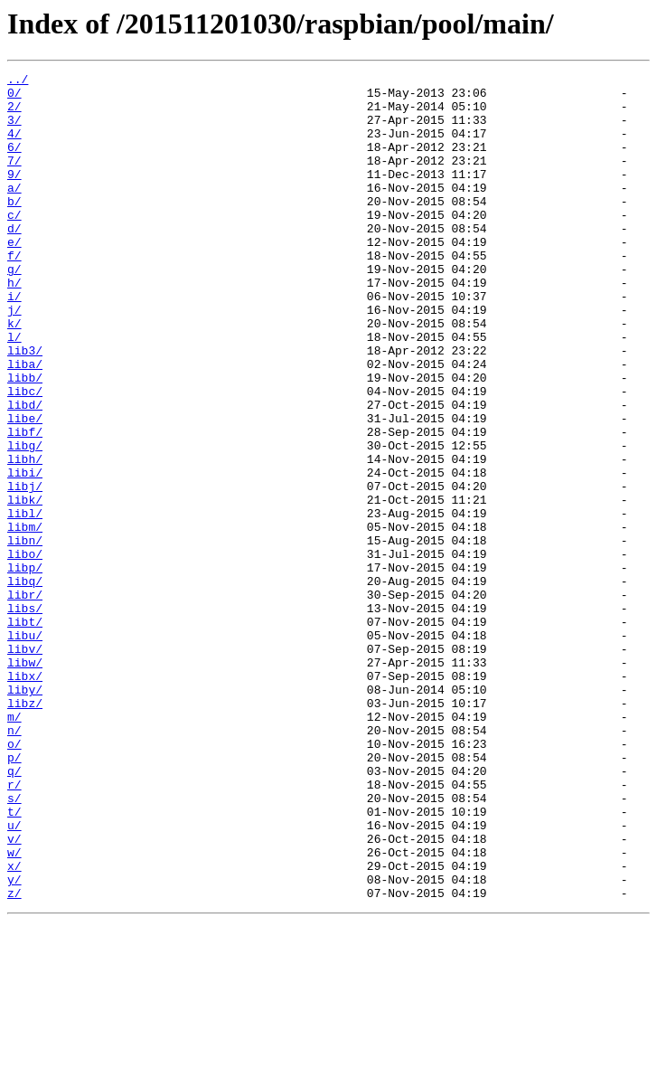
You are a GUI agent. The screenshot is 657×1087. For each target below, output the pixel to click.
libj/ (24, 570)
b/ (14, 228)
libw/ (24, 781)
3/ (14, 130)
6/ (14, 163)
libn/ (24, 635)
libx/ (24, 797)
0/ (14, 98)
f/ (14, 293)
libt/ (24, 732)
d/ (14, 260)
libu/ (24, 749)
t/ (14, 960)
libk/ (24, 586)
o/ (14, 879)
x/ (14, 1025)
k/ (14, 374)
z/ (14, 1058)
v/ (14, 993)
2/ (14, 114)
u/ (14, 977)
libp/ (24, 667)
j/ (14, 358)
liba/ (24, 423)
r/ (14, 928)
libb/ (24, 439)
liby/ (24, 814)
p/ (14, 895)
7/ (14, 179)
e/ (14, 277)
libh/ (24, 537)
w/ (14, 1009)
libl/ (24, 602)
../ (17, 81)
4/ (14, 146)
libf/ (24, 504)
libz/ (24, 830)
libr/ (24, 700)
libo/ (24, 651)
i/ (14, 342)
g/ (14, 309)
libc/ (24, 456)
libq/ (24, 684)
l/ (14, 391)
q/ (14, 911)
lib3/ (24, 407)
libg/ (24, 521)
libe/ (24, 488)
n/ (14, 863)
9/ (14, 195)
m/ (14, 846)
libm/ (24, 618)
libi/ (24, 553)
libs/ (24, 716)
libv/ (24, 765)
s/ (14, 944)
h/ (14, 325)
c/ (14, 244)
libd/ (24, 472)
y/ (14, 1042)
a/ (14, 211)
